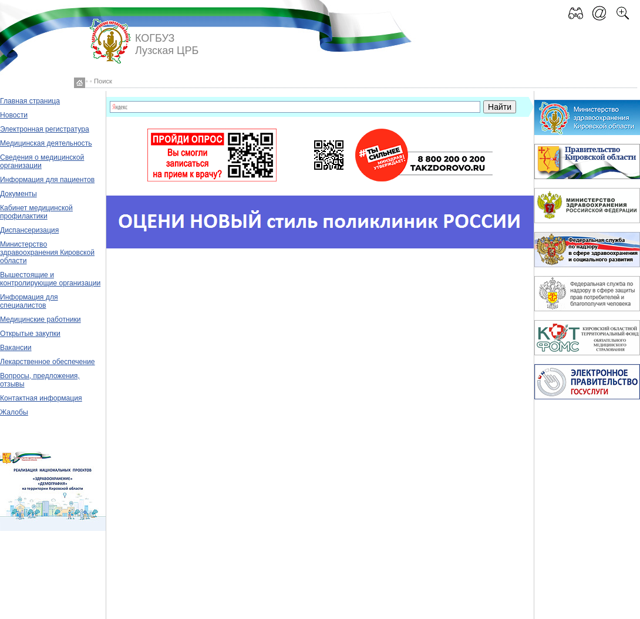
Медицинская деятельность (46, 143)
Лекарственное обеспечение (47, 362)
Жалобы (14, 412)
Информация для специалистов (29, 301)
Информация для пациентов (47, 180)
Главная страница (30, 101)
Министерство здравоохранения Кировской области (47, 252)
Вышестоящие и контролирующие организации (50, 279)
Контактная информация (41, 398)
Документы (18, 194)
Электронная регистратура (44, 129)
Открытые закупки (30, 333)
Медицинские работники (40, 319)
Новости (14, 115)
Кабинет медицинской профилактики (36, 212)
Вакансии (16, 348)
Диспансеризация (29, 230)
